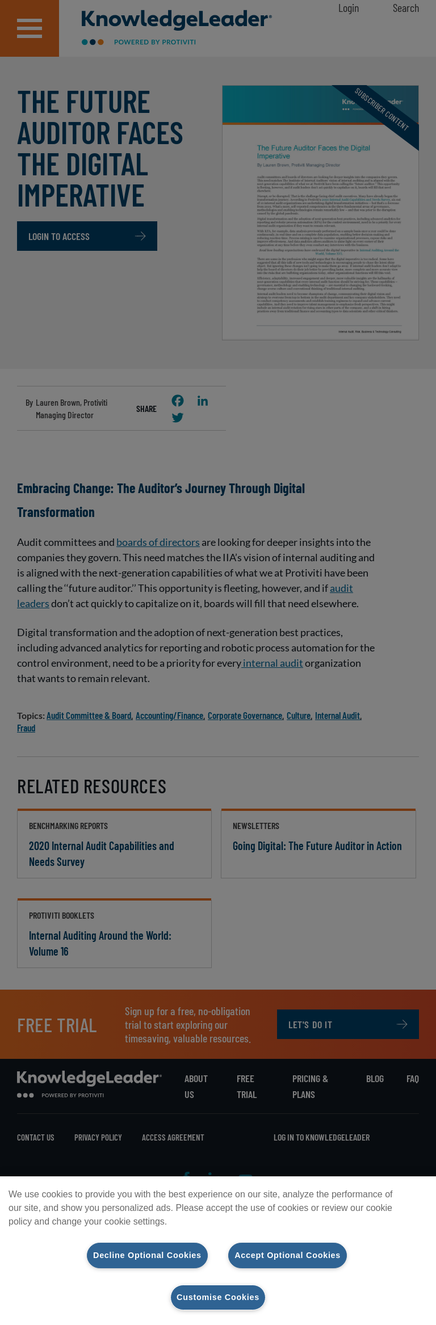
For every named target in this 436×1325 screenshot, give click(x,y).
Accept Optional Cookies (287, 1255)
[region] (218, 1250)
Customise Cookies (218, 1297)
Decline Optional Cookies (147, 1255)
